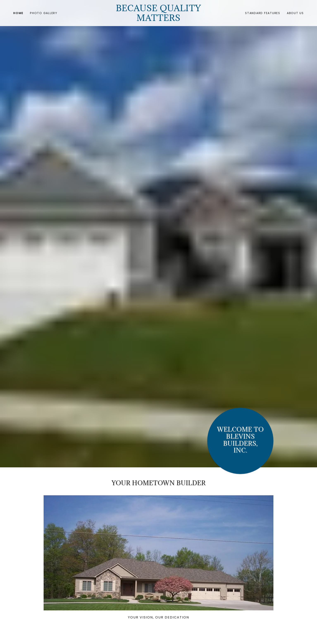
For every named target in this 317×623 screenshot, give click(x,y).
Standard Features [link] (262, 13)
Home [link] (18, 13)
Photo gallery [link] (43, 13)
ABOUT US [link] (295, 13)
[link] (158, 19)
